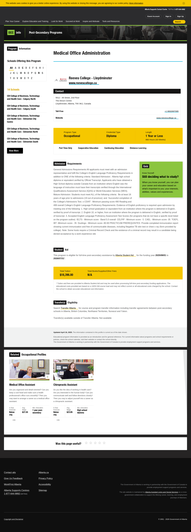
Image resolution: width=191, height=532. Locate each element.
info (14, 32)
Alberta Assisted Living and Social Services (161, 492)
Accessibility (45, 484)
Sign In (168, 16)
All (11, 67)
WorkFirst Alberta (12, 484)
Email (78, 66)
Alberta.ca (44, 472)
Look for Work (57, 21)
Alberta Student (125, 255)
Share (156, 21)
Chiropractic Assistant (68, 387)
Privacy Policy (46, 478)
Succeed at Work (73, 21)
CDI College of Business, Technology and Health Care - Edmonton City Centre (23, 118)
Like (165, 21)
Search (178, 22)
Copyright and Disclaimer (13, 519)
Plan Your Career (12, 21)
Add (160, 21)
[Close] (183, 3)
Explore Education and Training (35, 21)
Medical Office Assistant (28, 387)
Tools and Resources (111, 21)
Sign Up (180, 16)
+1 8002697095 (172, 111)
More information (136, 3)
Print (170, 21)
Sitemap (43, 490)
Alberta (14, 13)
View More (14, 150)
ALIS (32, 13)
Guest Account (153, 16)
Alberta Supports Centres (16, 490)
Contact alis (10, 472)
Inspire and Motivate (91, 21)
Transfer (69, 308)
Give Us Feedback (13, 478)
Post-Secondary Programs (45, 32)
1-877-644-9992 (179, 9)
